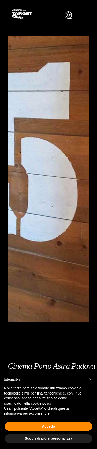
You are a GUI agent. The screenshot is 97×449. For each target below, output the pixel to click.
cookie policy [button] (41, 403)
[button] (90, 379)
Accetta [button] (48, 426)
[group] (48, 165)
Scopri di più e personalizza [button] (48, 438)
